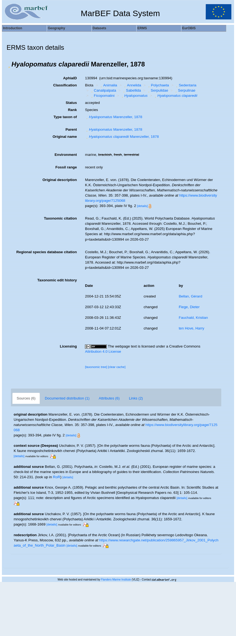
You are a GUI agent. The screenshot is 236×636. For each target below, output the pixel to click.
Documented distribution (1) (67, 398)
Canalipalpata (103, 90)
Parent (71, 129)
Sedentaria (185, 85)
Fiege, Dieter (189, 307)
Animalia (108, 85)
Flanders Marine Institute (116, 579)
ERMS (142, 28)
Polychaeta (158, 85)
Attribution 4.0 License (103, 351)
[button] (9, 64)
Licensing (68, 346)
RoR (56, 477)
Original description (59, 180)
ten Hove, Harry (191, 328)
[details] (142, 206)
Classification (65, 85)
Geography (56, 28)
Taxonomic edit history (57, 280)
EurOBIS (189, 28)
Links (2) (136, 398)
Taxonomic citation (60, 218)
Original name (64, 137)
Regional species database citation (46, 252)
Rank (72, 110)
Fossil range (66, 167)
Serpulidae (157, 90)
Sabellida (131, 90)
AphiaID (70, 78)
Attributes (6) (109, 398)
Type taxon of (65, 117)
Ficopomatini (102, 96)
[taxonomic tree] (96, 367)
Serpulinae (184, 90)
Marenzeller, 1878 (113, 117)
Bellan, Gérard (190, 296)
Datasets (99, 28)
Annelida (132, 85)
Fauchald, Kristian (193, 318)
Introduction (12, 28)
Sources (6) (26, 398)
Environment (66, 155)
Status (71, 103)
